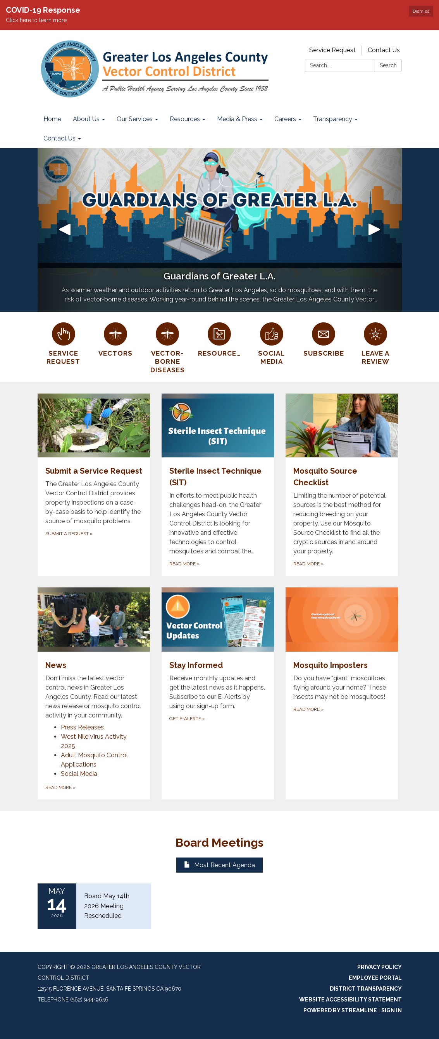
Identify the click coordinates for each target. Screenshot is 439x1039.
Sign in (391, 1010)
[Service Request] (63, 343)
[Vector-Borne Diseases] (167, 347)
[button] (65, 230)
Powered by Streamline (340, 1010)
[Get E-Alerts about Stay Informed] (218, 693)
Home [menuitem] (52, 119)
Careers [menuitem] (285, 119)
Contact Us (384, 50)
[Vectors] (115, 339)
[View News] (93, 653)
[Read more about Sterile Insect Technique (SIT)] (218, 485)
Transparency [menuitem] (332, 119)
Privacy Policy (379, 967)
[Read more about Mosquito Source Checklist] (342, 485)
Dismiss (421, 11)
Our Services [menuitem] (135, 119)
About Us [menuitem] (86, 119)
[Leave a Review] (375, 343)
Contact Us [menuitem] (59, 138)
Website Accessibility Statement (350, 999)
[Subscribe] (323, 339)
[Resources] (219, 339)
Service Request (332, 50)
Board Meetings (219, 842)
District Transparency (366, 989)
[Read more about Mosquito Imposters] (342, 693)
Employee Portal (375, 978)
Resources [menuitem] (185, 119)
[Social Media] (271, 343)
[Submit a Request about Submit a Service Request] (94, 485)
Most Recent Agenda (219, 865)
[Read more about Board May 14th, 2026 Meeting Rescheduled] (94, 906)
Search (388, 65)
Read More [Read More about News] (60, 787)
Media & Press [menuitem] (237, 119)
